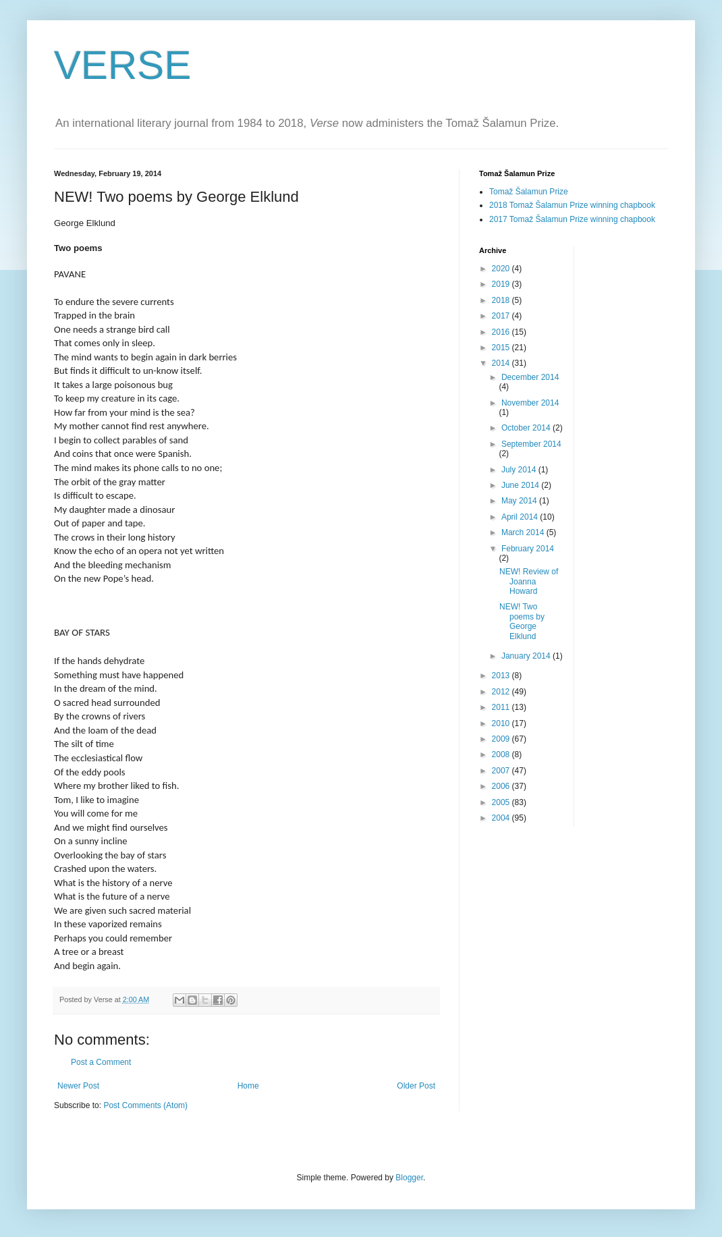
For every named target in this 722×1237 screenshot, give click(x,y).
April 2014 (520, 517)
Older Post (416, 1086)
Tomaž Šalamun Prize (528, 191)
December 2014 (530, 377)
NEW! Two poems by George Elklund (522, 621)
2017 (502, 316)
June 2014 (521, 485)
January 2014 (527, 656)
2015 (502, 347)
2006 (502, 786)
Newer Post (78, 1086)
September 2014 (531, 444)
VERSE (122, 65)
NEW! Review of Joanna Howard (528, 581)
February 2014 (527, 548)
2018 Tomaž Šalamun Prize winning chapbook (572, 205)
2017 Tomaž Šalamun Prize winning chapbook (572, 219)
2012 (502, 691)
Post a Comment (101, 1062)
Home (248, 1086)
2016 (502, 332)
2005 (502, 802)
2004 (502, 818)
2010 (502, 723)
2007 (502, 770)
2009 (502, 739)
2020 (502, 268)
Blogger (409, 1177)
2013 (502, 675)
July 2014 (519, 469)
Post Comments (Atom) (145, 1105)
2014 (502, 363)
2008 (502, 754)
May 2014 (520, 500)
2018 (502, 300)
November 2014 (530, 403)
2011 (502, 707)
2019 (502, 284)
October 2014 (527, 428)
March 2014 (524, 532)
